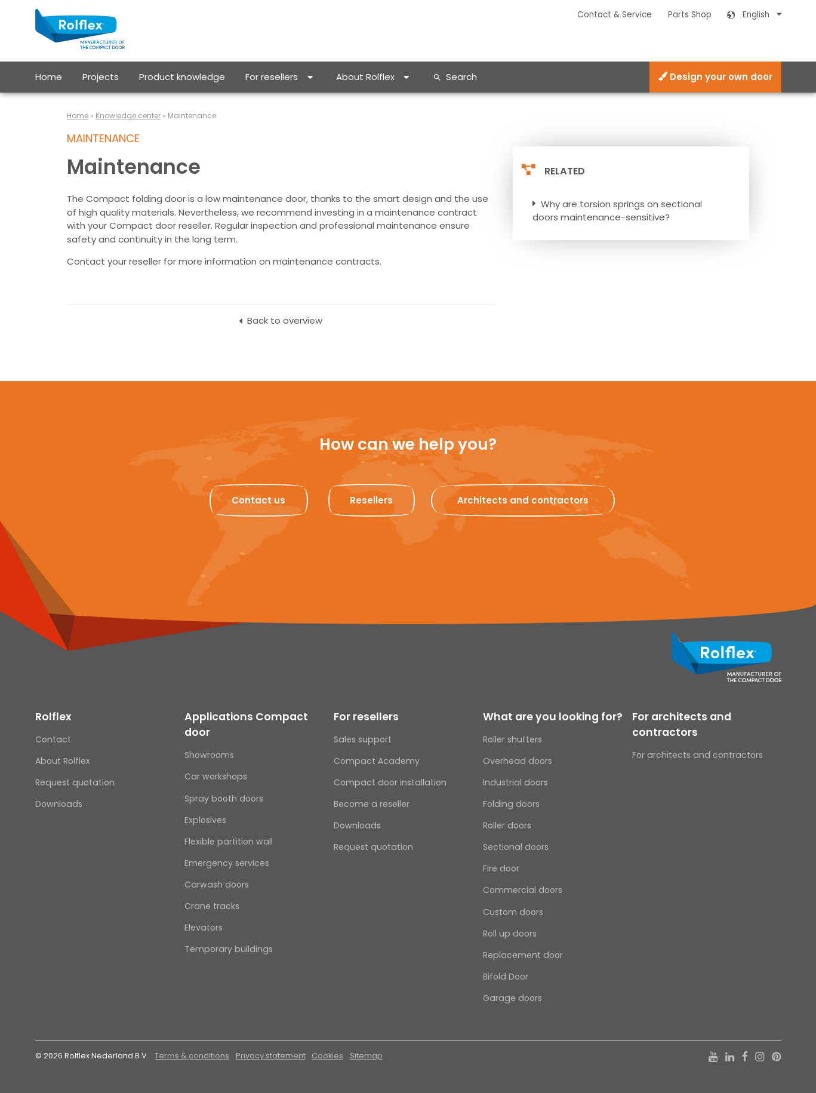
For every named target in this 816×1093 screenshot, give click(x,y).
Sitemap (366, 1056)
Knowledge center (128, 115)
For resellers (271, 76)
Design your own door (715, 76)
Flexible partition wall (228, 842)
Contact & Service (614, 14)
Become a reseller (371, 804)
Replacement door (523, 955)
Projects (100, 76)
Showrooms (209, 755)
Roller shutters (512, 739)
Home (48, 76)
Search (461, 76)
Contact (53, 739)
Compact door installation (390, 782)
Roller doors (507, 825)
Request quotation (75, 782)
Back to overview (284, 320)
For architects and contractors (681, 724)
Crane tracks (211, 906)
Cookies (327, 1056)
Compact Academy (377, 761)
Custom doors (513, 912)
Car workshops (215, 776)
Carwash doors (216, 885)
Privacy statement (271, 1056)
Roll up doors (510, 934)
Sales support (363, 739)
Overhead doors (517, 761)
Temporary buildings (228, 949)
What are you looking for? (553, 717)
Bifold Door (505, 977)
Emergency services (226, 863)
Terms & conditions (192, 1056)
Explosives (205, 820)
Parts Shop (690, 14)
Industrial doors (515, 782)
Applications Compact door (246, 724)
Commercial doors (522, 890)
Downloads (58, 804)
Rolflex (53, 717)
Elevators (203, 928)
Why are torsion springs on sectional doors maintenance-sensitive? (617, 211)
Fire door (501, 868)
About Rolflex (365, 76)
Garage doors (512, 998)
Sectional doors (516, 847)
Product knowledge (182, 76)
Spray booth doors (223, 799)
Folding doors (511, 804)
